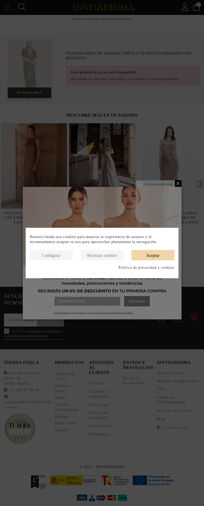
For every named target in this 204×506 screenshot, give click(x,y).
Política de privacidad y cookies (146, 268)
